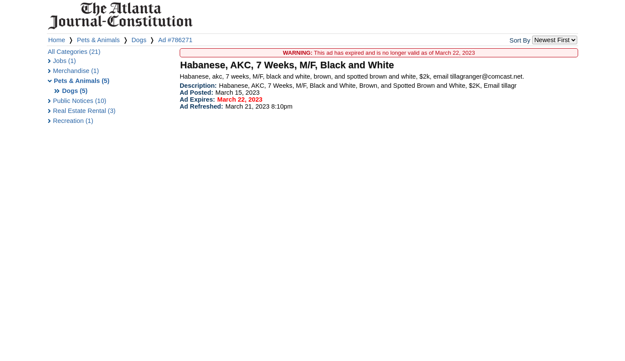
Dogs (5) (75, 90)
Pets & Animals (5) (81, 80)
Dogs (139, 39)
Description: (198, 85)
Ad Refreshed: (201, 106)
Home (56, 39)
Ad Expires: (197, 99)
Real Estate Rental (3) (84, 110)
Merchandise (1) (76, 70)
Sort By (520, 40)
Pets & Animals (98, 39)
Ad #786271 (175, 39)
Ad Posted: (196, 92)
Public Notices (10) (79, 100)
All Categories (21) (74, 51)
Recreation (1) (73, 120)
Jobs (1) (64, 60)
